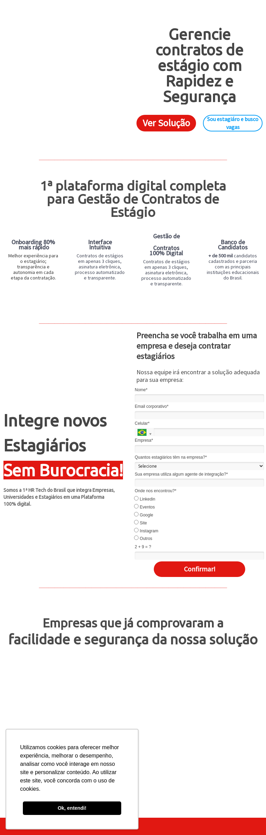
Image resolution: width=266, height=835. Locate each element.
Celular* (142, 423)
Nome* (141, 389)
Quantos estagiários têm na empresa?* (171, 457)
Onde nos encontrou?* (155, 490)
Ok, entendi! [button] (71, 808)
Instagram (146, 530)
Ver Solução (166, 123)
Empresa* (144, 440)
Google (144, 514)
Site (141, 522)
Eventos (145, 507)
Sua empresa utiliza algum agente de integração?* (181, 474)
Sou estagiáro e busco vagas (232, 123)
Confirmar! (199, 569)
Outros (143, 538)
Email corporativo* (151, 406)
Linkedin (145, 499)
